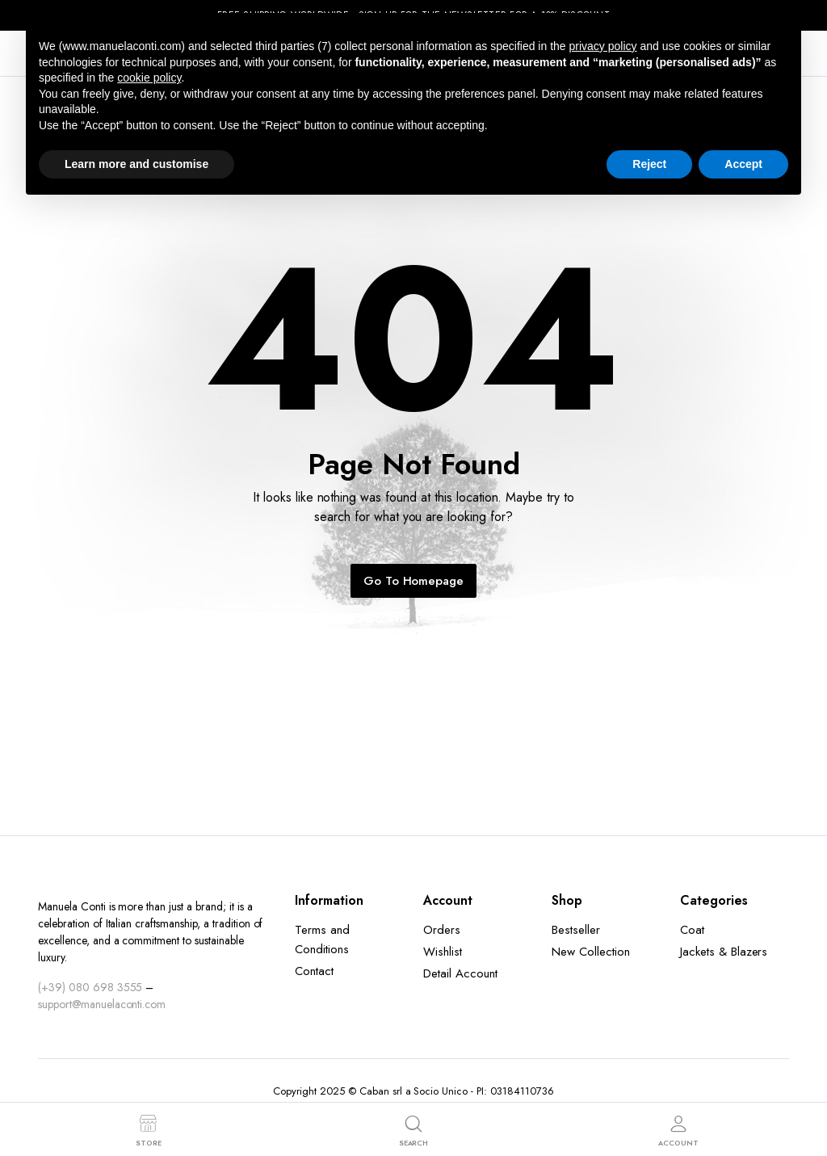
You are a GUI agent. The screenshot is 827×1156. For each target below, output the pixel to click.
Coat (692, 930)
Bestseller (576, 930)
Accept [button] (743, 164)
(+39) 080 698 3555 (90, 987)
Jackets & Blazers (724, 952)
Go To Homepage (413, 581)
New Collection (591, 952)
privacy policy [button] (603, 46)
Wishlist (442, 952)
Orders (441, 930)
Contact (314, 971)
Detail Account (460, 973)
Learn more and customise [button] (136, 164)
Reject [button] (649, 164)
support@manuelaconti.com (102, 1004)
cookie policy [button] (149, 77)
